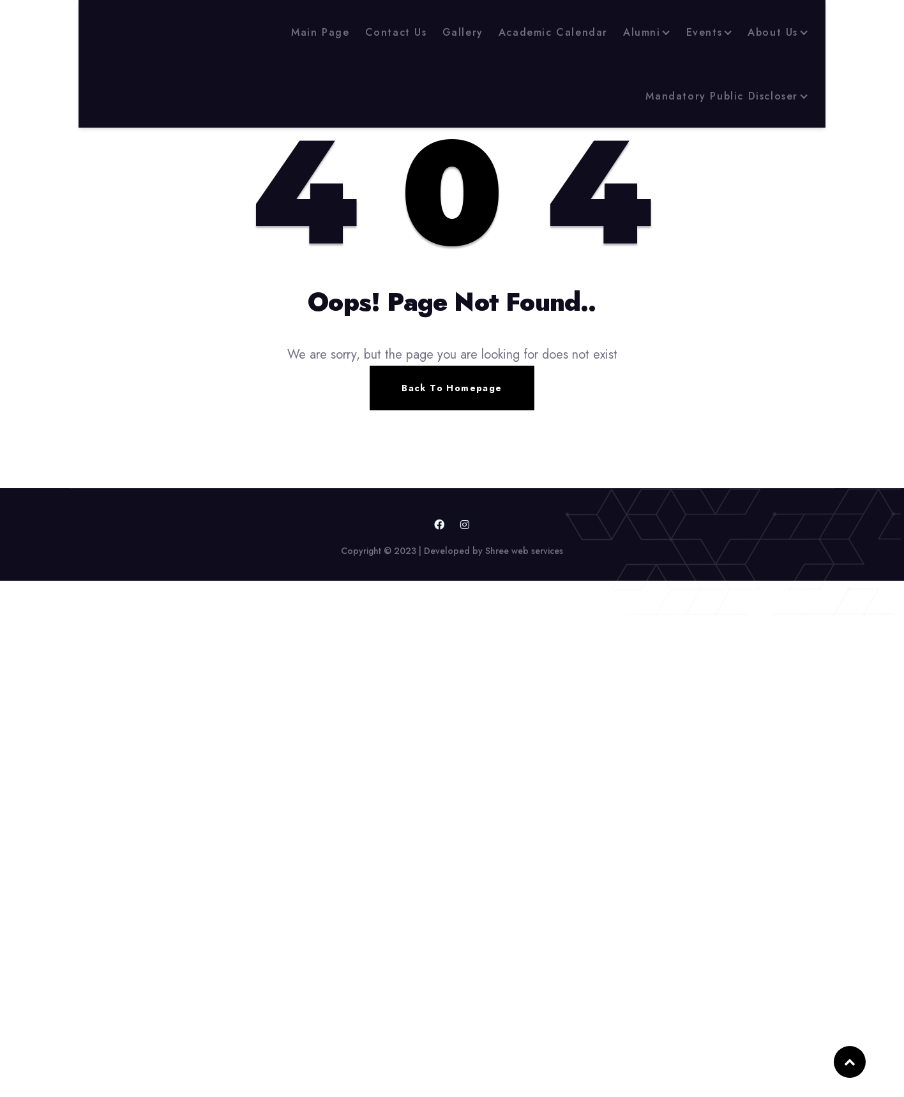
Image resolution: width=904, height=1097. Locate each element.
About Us (773, 32)
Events (704, 32)
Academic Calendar (553, 32)
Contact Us (396, 32)
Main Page (320, 32)
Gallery (462, 32)
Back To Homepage (452, 388)
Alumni (642, 32)
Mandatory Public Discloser (721, 96)
